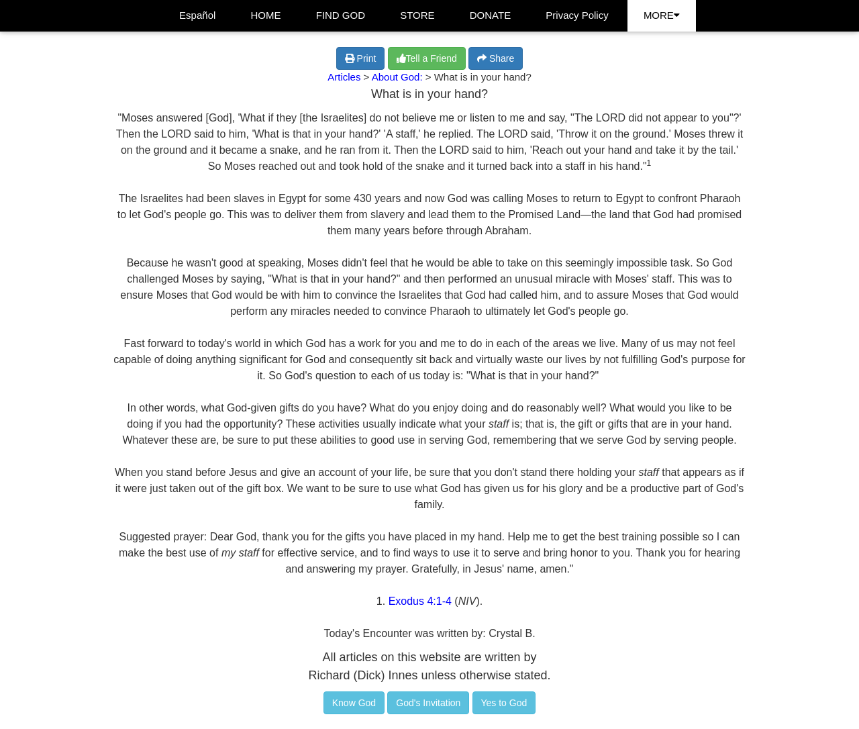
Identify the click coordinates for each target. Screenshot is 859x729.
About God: (398, 77)
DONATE (490, 15)
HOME (266, 15)
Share (495, 58)
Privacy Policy (577, 15)
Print (360, 58)
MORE (662, 15)
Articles (343, 77)
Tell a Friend (427, 58)
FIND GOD (340, 15)
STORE (417, 15)
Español (197, 15)
